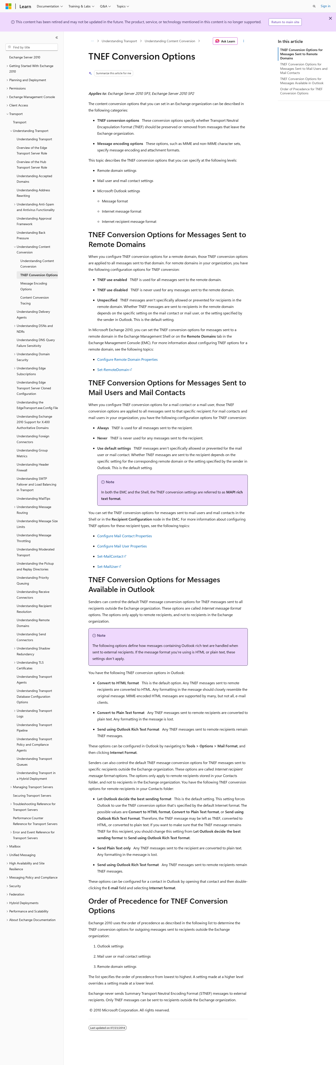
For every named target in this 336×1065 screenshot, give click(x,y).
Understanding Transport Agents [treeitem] (34, 679)
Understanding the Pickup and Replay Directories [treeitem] (35, 566)
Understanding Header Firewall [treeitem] (33, 467)
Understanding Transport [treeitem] (34, 139)
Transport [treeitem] (19, 122)
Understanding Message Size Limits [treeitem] (37, 524)
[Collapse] (57, 37)
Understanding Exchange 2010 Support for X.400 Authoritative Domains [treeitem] (34, 422)
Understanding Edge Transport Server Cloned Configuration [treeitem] (34, 388)
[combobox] (32, 47)
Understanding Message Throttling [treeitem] (34, 538)
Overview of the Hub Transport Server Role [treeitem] (32, 165)
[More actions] (243, 41)
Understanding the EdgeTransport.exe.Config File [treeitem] (37, 405)
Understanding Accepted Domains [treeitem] (34, 179)
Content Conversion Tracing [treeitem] (34, 300)
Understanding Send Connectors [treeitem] (31, 637)
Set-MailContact (110, 556)
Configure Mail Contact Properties (124, 535)
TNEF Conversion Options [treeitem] (39, 275)
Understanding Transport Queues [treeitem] (34, 761)
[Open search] (314, 6)
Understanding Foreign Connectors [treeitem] (33, 439)
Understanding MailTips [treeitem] (33, 498)
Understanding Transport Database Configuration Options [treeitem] (34, 696)
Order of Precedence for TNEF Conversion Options (301, 91)
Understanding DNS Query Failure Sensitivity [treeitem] (36, 343)
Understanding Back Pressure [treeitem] (31, 235)
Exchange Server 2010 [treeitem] (24, 57)
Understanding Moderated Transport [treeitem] (35, 552)
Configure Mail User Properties (122, 546)
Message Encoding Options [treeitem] (33, 286)
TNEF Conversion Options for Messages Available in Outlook (301, 81)
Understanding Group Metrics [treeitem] (32, 453)
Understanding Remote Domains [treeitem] (33, 623)
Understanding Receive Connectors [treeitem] (33, 594)
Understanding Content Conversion (170, 41)
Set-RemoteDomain (113, 369)
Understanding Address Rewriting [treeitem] (33, 193)
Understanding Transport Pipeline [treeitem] (34, 728)
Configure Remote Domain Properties (127, 359)
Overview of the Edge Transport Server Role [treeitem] (32, 150)
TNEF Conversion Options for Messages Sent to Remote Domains (301, 54)
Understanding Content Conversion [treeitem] (37, 264)
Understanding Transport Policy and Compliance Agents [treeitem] (34, 744)
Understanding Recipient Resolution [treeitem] (34, 609)
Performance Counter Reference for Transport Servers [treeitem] (35, 821)
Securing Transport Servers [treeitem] (32, 795)
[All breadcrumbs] (92, 41)
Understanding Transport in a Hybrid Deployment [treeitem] (36, 776)
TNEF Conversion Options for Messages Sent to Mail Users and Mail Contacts (303, 68)
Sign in (325, 6)
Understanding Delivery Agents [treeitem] (33, 314)
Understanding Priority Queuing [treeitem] (33, 580)
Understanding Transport (119, 41)
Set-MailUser (107, 566)
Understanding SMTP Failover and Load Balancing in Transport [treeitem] (36, 484)
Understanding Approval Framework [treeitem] (34, 221)
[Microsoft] (9, 6)
